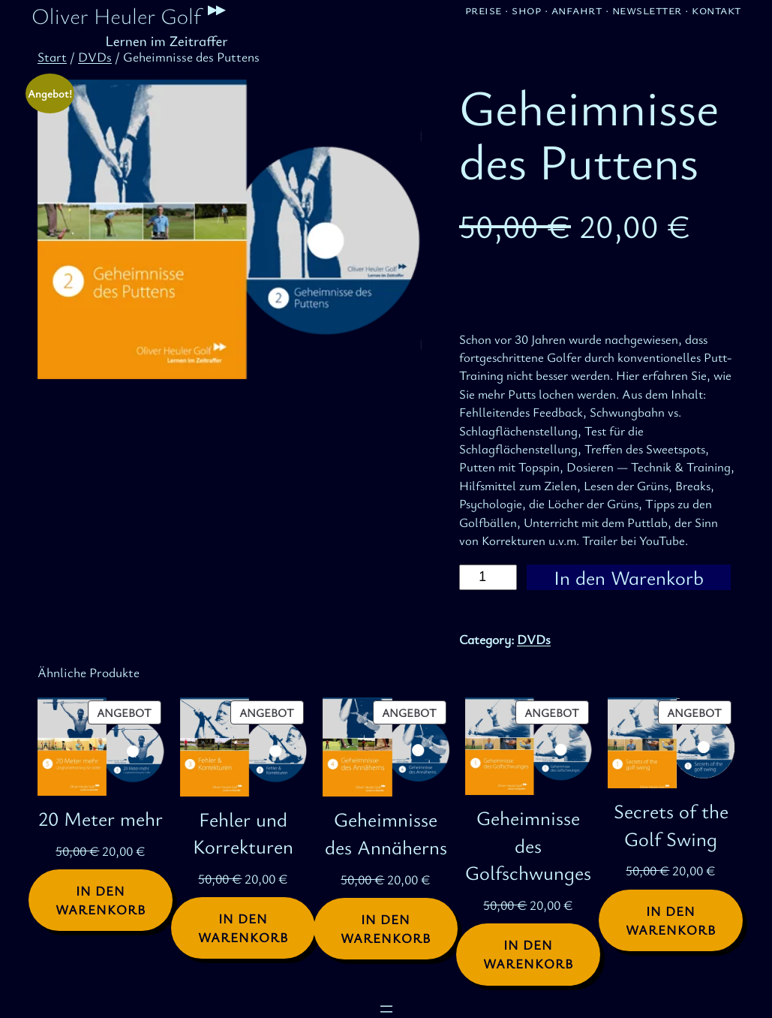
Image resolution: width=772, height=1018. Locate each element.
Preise (483, 9)
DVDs (95, 56)
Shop (526, 9)
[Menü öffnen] (386, 1009)
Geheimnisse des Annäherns (386, 833)
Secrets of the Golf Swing (671, 824)
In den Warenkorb (629, 578)
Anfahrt (576, 9)
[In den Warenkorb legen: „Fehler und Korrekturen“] (243, 928)
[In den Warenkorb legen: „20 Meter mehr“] (101, 900)
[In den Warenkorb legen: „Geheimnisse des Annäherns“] (386, 928)
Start (52, 56)
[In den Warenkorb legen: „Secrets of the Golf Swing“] (671, 920)
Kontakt (716, 9)
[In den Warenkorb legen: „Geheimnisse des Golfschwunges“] (528, 954)
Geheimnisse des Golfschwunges (528, 845)
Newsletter (647, 9)
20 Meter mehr (100, 818)
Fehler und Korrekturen (243, 833)
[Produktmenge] (488, 578)
